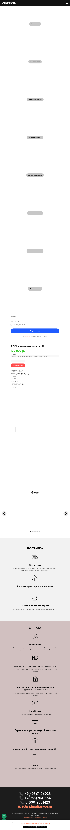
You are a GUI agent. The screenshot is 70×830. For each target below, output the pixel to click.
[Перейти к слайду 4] (36, 531)
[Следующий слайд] (56, 409)
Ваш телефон (15, 321)
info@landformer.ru (37, 807)
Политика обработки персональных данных (35, 817)
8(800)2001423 (37, 802)
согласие (27, 336)
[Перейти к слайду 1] (30, 531)
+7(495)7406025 (38, 793)
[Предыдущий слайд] (14, 409)
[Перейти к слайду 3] (34, 531)
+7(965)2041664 (38, 798)
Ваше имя (14, 313)
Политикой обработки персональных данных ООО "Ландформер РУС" (35, 823)
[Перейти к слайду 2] (32, 531)
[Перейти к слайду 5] (37, 531)
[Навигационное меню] (67, 3)
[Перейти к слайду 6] (39, 531)
